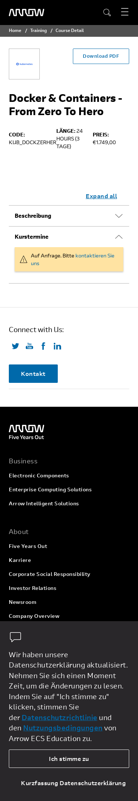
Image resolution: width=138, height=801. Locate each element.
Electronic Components (39, 475)
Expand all (101, 196)
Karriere (20, 559)
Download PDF (101, 56)
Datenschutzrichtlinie (60, 717)
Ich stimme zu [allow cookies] (69, 758)
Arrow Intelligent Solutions (44, 503)
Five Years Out (28, 545)
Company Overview (34, 615)
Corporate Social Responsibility (50, 573)
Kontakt (33, 373)
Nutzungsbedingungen (63, 727)
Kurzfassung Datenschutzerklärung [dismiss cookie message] (73, 783)
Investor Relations (32, 587)
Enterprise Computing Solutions (50, 489)
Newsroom (22, 601)
